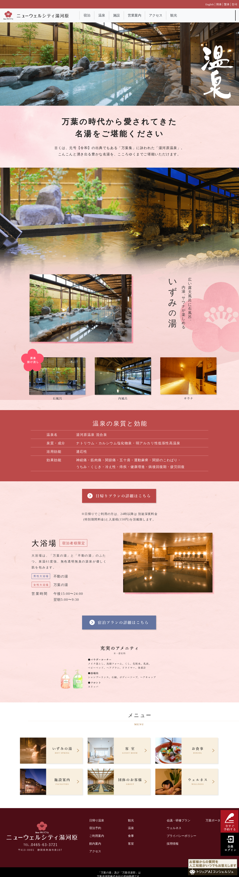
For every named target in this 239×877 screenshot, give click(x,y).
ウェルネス (174, 828)
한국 (234, 4)
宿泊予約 (95, 828)
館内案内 (95, 843)
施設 (116, 15)
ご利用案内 (96, 835)
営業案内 (134, 15)
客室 (131, 843)
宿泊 (87, 15)
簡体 (219, 4)
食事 (131, 835)
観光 (173, 15)
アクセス (155, 15)
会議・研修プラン (178, 820)
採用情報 (173, 843)
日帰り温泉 (96, 820)
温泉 (101, 15)
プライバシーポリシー (181, 835)
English (209, 4)
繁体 (226, 4)
